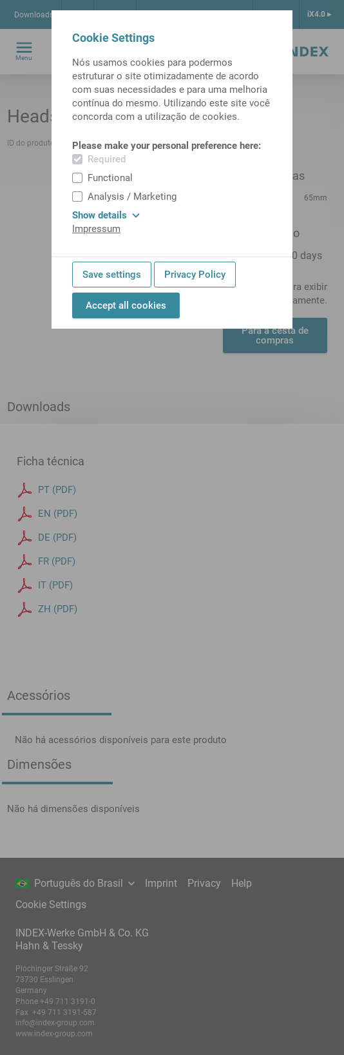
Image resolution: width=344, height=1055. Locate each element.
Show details (106, 215)
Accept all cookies (126, 305)
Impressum (96, 229)
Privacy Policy (194, 274)
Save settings (111, 274)
